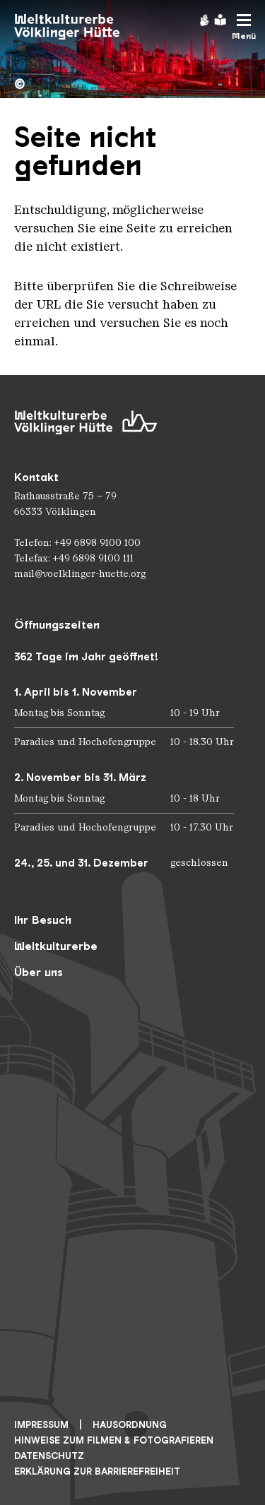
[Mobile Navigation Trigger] (244, 27)
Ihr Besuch (42, 920)
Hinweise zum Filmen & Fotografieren (113, 1440)
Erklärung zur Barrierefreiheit (97, 1471)
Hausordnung (130, 1425)
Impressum (41, 1425)
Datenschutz (49, 1456)
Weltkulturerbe (56, 946)
